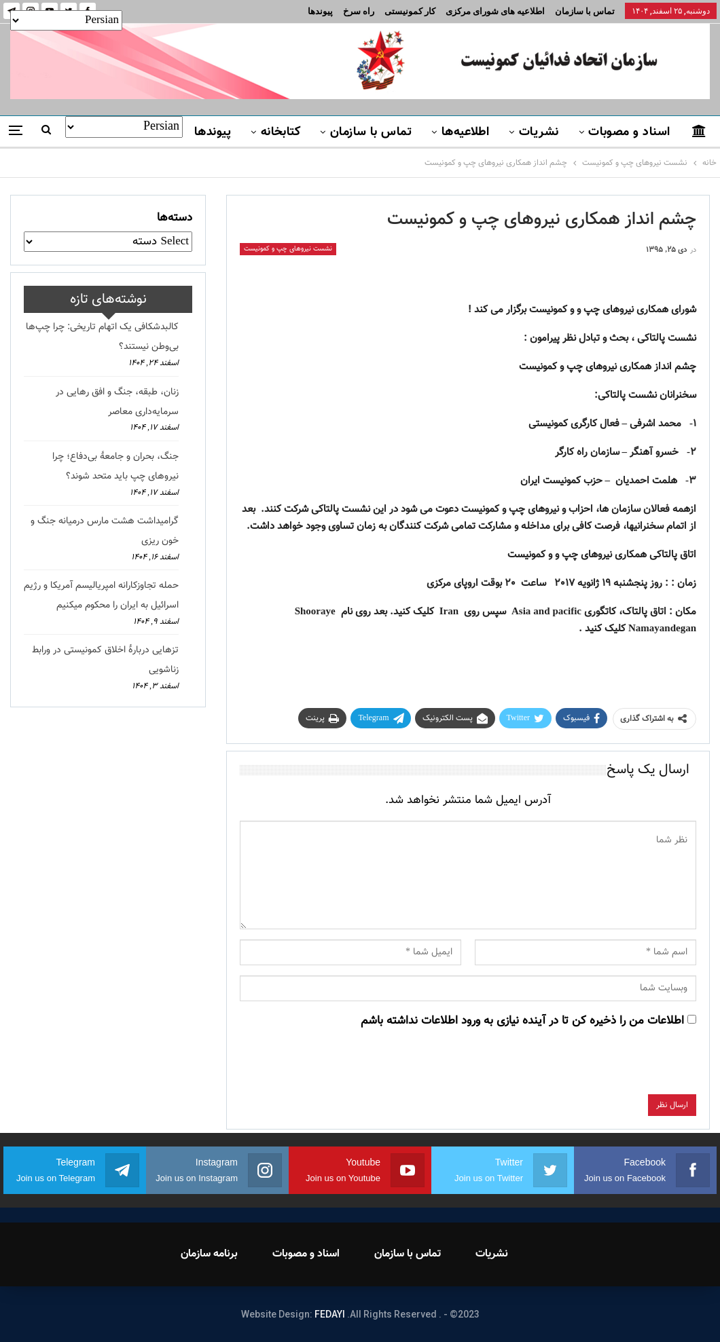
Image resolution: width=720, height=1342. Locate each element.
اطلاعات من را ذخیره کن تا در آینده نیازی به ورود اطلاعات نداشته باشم (522, 1021)
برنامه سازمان (209, 1254)
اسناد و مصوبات (629, 132)
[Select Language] (66, 20)
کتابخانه (281, 132)
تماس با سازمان (585, 11)
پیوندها (320, 11)
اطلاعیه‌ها (466, 132)
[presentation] (593, 1067)
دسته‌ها (174, 218)
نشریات (539, 132)
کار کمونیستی (409, 11)
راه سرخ (358, 11)
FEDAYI (329, 1314)
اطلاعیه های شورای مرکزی (495, 11)
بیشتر (160, 132)
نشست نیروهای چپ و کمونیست (288, 249)
